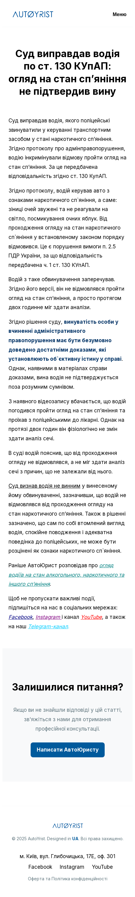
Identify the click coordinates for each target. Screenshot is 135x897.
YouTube (102, 867)
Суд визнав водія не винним (44, 486)
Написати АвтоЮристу (68, 750)
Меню (120, 14)
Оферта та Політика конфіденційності (67, 878)
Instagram (48, 617)
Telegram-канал (48, 626)
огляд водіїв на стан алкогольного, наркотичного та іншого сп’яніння (66, 574)
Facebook (20, 617)
